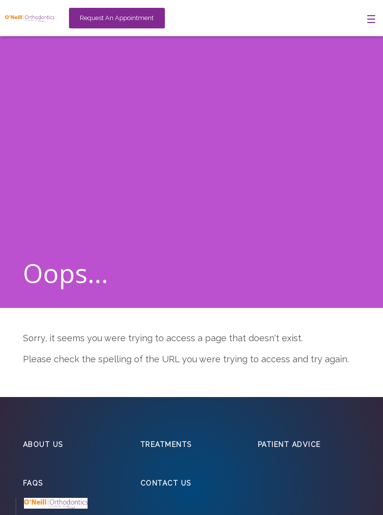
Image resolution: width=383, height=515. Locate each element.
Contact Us (165, 483)
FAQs (33, 483)
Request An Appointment (117, 18)
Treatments (166, 444)
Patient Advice (289, 444)
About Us (43, 444)
